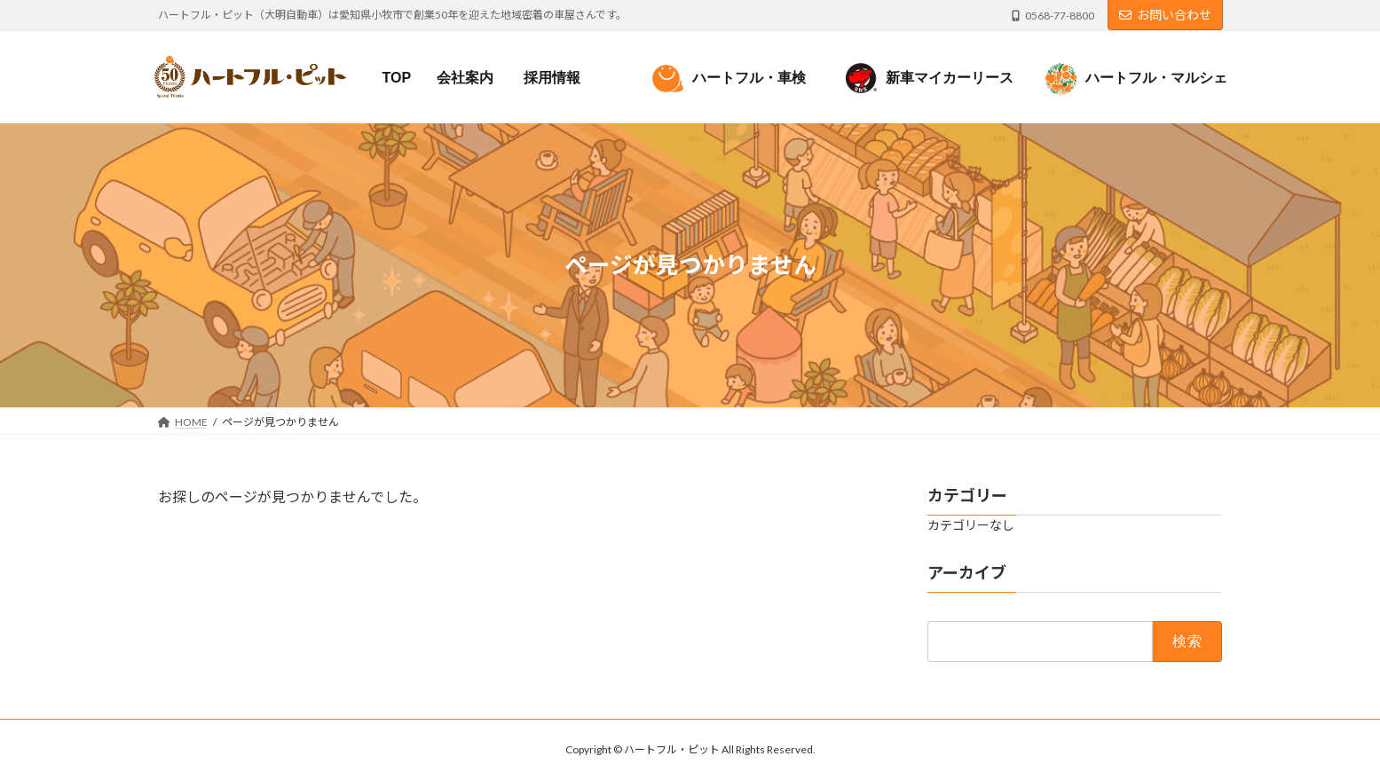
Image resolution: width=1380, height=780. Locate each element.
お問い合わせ (1165, 14)
